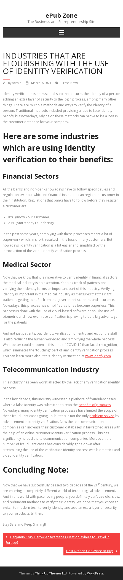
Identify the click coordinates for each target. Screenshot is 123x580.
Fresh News (70, 83)
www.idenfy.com (98, 356)
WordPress (95, 573)
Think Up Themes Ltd (51, 573)
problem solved (101, 416)
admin (17, 83)
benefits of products (95, 404)
